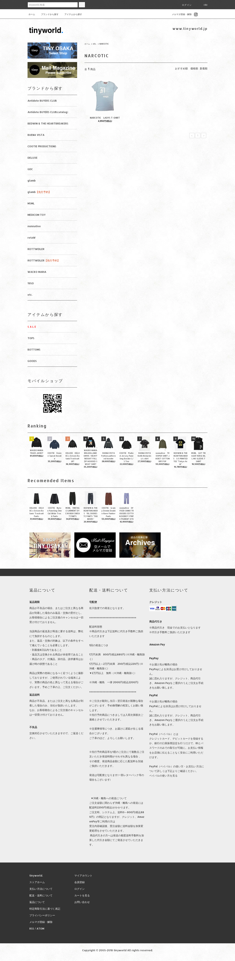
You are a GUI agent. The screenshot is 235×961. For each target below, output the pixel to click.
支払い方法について (41, 888)
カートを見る (82, 895)
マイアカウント (83, 875)
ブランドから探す (48, 14)
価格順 (194, 68)
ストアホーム (37, 882)
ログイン (187, 4)
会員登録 (79, 882)
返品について (37, 902)
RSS (31, 928)
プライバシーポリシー (42, 915)
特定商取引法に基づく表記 (44, 908)
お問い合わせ (82, 902)
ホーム (31, 14)
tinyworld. (36, 875)
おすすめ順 (181, 68)
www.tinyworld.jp (189, 28)
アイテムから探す (71, 14)
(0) (203, 4)
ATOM (40, 928)
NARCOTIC (104, 44)
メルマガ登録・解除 (179, 14)
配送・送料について (41, 895)
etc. (95, 44)
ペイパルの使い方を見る (163, 775)
